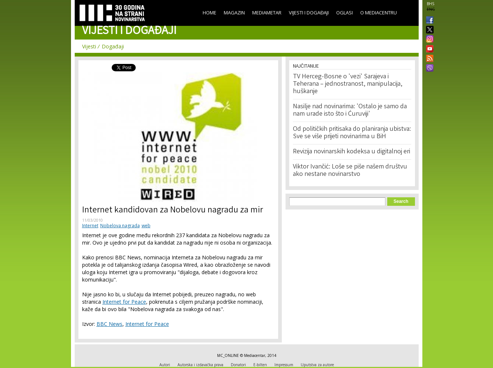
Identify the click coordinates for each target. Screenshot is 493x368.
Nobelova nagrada (120, 225)
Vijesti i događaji (309, 12)
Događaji (113, 46)
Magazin (234, 12)
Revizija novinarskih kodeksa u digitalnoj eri (351, 152)
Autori (164, 364)
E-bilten (260, 364)
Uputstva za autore (317, 364)
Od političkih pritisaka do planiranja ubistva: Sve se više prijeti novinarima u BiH (352, 133)
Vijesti (89, 46)
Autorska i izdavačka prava (200, 364)
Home (209, 12)
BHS (430, 3)
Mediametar (266, 12)
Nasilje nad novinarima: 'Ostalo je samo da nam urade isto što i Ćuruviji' (350, 110)
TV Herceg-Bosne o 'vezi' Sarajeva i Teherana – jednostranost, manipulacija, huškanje (347, 84)
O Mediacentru (378, 12)
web (146, 225)
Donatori (238, 364)
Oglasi (344, 12)
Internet (90, 225)
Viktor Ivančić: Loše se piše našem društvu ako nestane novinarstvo (350, 170)
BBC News (109, 323)
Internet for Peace (124, 301)
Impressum (283, 364)
